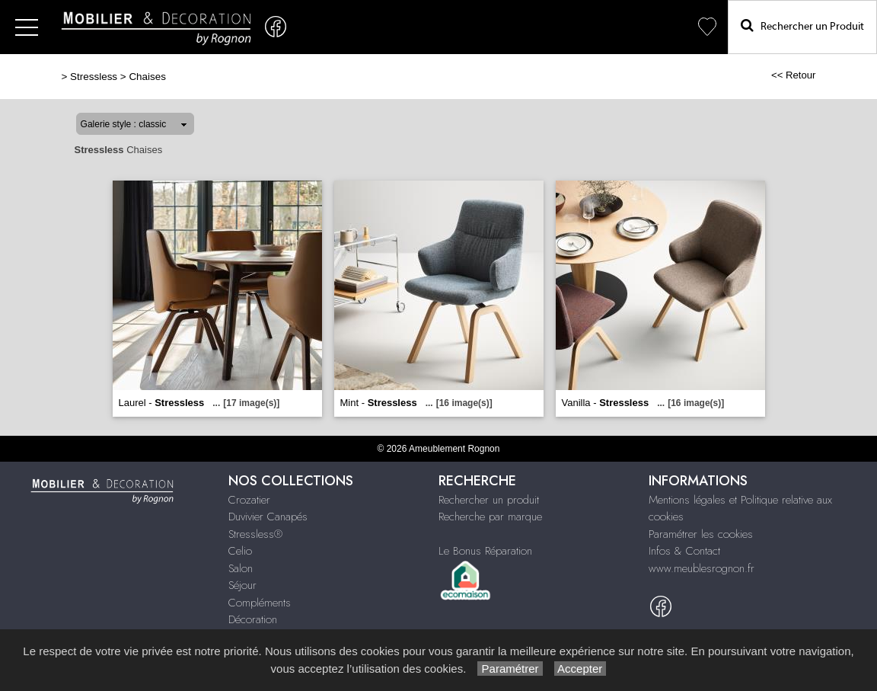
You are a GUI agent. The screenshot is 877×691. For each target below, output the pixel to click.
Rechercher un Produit (802, 25)
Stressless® (255, 534)
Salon (240, 568)
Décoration (252, 619)
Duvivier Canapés (268, 516)
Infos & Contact (684, 550)
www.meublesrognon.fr (701, 568)
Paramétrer (509, 668)
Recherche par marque (490, 516)
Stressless (93, 76)
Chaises (147, 76)
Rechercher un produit (488, 499)
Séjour (242, 585)
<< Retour (793, 75)
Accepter (580, 668)
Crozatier (249, 499)
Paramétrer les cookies (701, 534)
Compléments (259, 602)
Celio (240, 550)
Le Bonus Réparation (485, 550)
